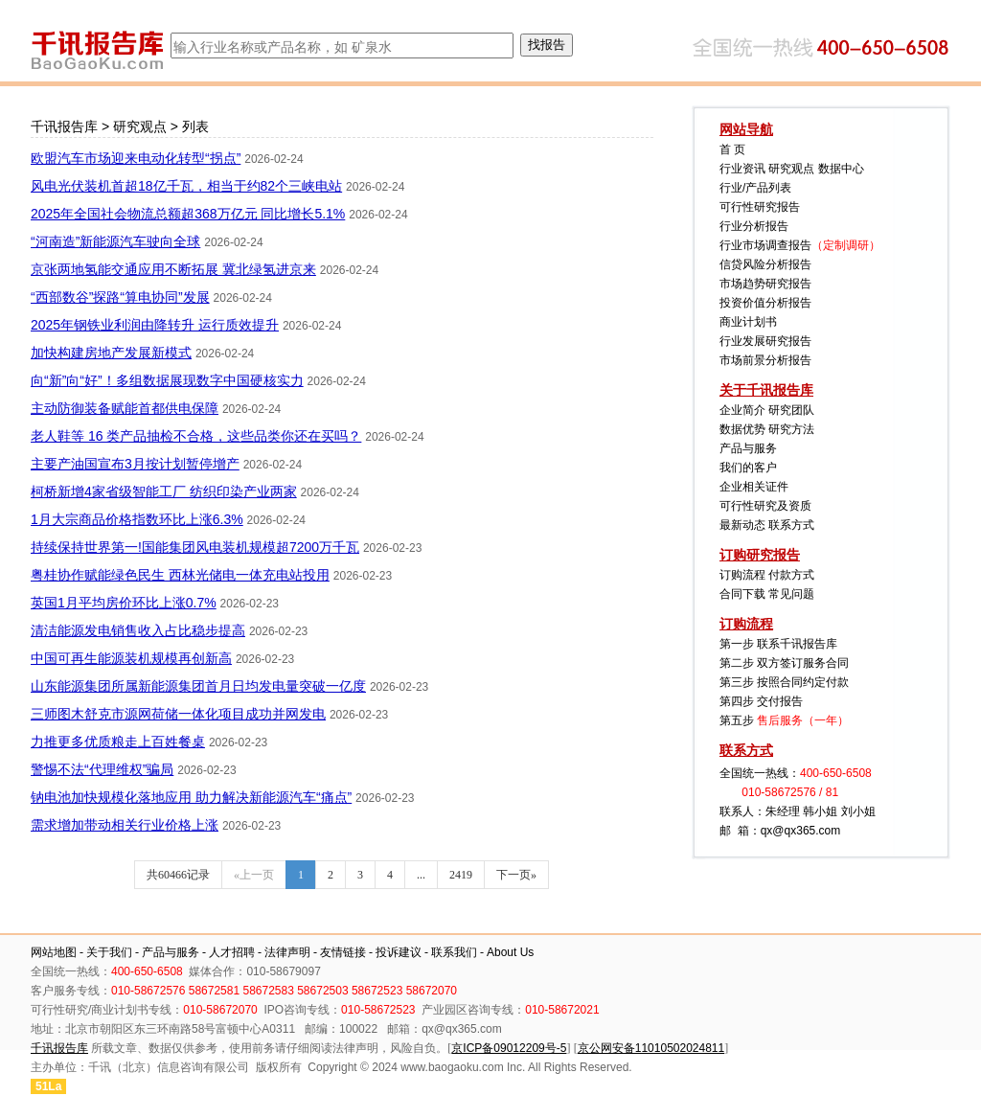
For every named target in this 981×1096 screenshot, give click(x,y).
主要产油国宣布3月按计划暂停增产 (135, 463)
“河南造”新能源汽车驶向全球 (115, 241)
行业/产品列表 (755, 187)
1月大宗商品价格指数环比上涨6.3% (137, 519)
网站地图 (54, 952)
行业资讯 (742, 168)
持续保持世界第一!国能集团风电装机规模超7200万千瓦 (195, 547)
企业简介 (742, 410)
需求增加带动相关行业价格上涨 (124, 825)
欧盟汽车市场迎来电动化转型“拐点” (135, 158)
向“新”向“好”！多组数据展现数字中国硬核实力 (167, 380)
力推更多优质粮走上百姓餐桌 (118, 741)
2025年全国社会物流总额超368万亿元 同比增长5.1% (188, 213)
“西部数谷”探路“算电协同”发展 (120, 297)
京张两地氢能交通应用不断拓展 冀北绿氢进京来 (173, 269)
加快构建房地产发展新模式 (111, 352)
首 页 (732, 149)
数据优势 (742, 429)
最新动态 (742, 525)
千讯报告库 (64, 126)
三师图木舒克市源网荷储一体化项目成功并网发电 (178, 713)
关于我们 (109, 952)
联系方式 (791, 525)
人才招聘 (232, 952)
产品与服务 (748, 448)
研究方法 (791, 429)
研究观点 (140, 126)
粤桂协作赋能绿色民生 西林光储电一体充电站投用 (180, 574)
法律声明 (287, 952)
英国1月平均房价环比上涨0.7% (124, 602)
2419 (460, 874)
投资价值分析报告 (765, 302)
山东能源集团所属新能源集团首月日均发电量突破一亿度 (198, 686)
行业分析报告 (753, 226)
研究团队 (791, 410)
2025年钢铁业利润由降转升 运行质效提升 (155, 324)
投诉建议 (399, 952)
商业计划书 (748, 322)
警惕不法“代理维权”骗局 (102, 769)
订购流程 (742, 575)
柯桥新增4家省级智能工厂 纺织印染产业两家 (164, 491)
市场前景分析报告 (765, 360)
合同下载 (742, 594)
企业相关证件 (753, 486)
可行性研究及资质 (765, 506)
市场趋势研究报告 (765, 283)
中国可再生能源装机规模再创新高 (131, 658)
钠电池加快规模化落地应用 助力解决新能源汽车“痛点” (191, 797)
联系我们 (454, 952)
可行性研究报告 (759, 207)
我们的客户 (748, 467)
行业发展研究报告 (765, 341)
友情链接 (343, 952)
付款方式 (791, 575)
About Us (510, 952)
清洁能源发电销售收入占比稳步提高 (138, 630)
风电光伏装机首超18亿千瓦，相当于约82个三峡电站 (186, 186)
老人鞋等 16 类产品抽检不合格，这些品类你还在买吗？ (196, 436)
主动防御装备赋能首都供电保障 (124, 408)
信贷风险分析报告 (765, 264)
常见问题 (791, 594)
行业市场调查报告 (765, 245)
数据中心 (841, 168)
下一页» (516, 874)
